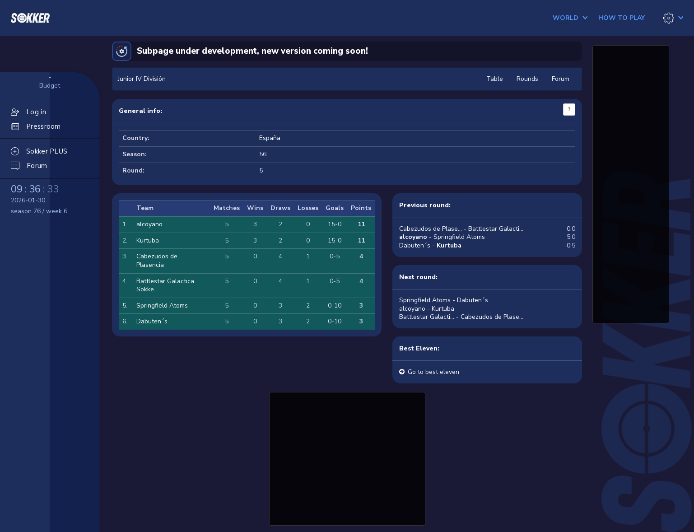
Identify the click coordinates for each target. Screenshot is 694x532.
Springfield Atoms (162, 305)
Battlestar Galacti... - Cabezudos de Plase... (461, 317)
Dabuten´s (152, 321)
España (269, 138)
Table (494, 79)
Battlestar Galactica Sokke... (165, 285)
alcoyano (149, 224)
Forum (560, 79)
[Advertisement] (347, 457)
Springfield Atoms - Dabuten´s (443, 300)
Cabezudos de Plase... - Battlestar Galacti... (461, 228)
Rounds (527, 79)
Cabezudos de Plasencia (156, 260)
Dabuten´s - (430, 245)
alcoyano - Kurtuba (426, 308)
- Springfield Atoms (442, 237)
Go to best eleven (433, 372)
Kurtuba (147, 240)
